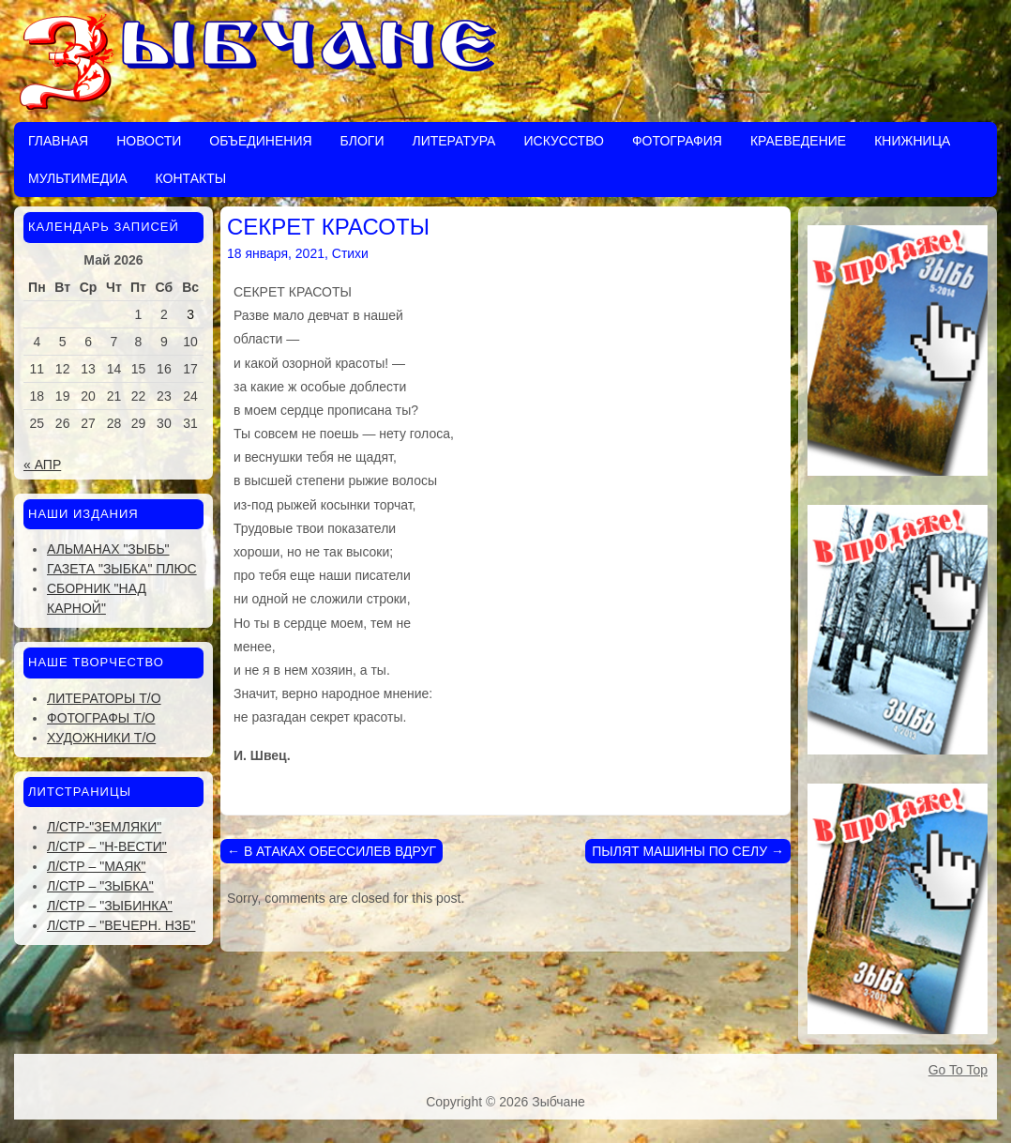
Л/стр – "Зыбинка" (110, 905)
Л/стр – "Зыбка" (100, 885)
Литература (453, 140)
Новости (148, 140)
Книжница (912, 140)
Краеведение (798, 140)
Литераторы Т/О (104, 698)
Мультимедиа (78, 178)
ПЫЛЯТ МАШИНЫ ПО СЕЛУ (688, 851)
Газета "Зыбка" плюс (122, 568)
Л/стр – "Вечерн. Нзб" (121, 925)
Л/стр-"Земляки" (104, 826)
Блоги (362, 140)
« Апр (42, 464)
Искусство (563, 140)
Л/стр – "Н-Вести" (107, 846)
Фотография (677, 140)
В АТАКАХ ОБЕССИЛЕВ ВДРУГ (331, 851)
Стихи (350, 253)
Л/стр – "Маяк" (96, 866)
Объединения (260, 140)
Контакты (191, 178)
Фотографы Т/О (101, 717)
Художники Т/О (101, 737)
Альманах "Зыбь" (108, 548)
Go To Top (958, 1069)
